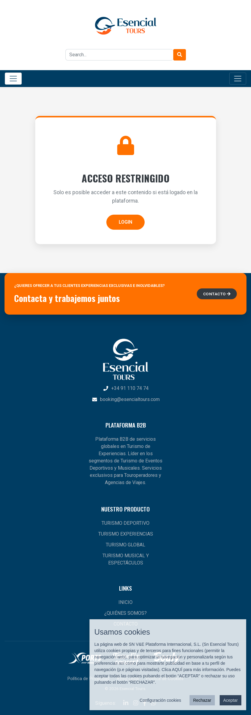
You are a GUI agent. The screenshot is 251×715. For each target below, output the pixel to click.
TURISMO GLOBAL (125, 545)
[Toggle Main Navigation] (13, 79)
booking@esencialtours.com (126, 399)
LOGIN (125, 222)
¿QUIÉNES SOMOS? (125, 613)
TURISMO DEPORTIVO (125, 523)
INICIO (125, 602)
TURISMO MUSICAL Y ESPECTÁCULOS (125, 559)
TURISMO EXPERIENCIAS (125, 534)
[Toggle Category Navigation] (237, 79)
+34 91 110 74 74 (126, 388)
